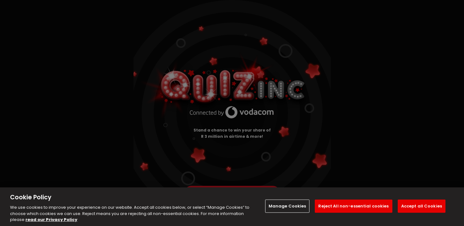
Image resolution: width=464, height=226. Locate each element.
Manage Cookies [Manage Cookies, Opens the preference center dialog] (287, 206)
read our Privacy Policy (51, 220)
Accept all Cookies (421, 206)
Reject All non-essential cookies (353, 206)
